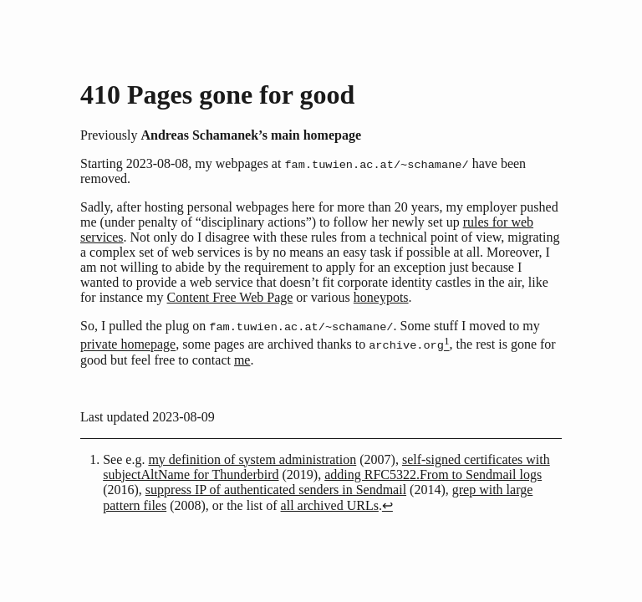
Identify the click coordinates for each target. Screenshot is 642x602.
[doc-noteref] (447, 346)
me (242, 362)
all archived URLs (330, 507)
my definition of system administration (252, 461)
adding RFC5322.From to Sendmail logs (433, 476)
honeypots (381, 298)
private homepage (128, 346)
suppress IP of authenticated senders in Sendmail (275, 491)
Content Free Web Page (230, 298)
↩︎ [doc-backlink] (387, 507)
